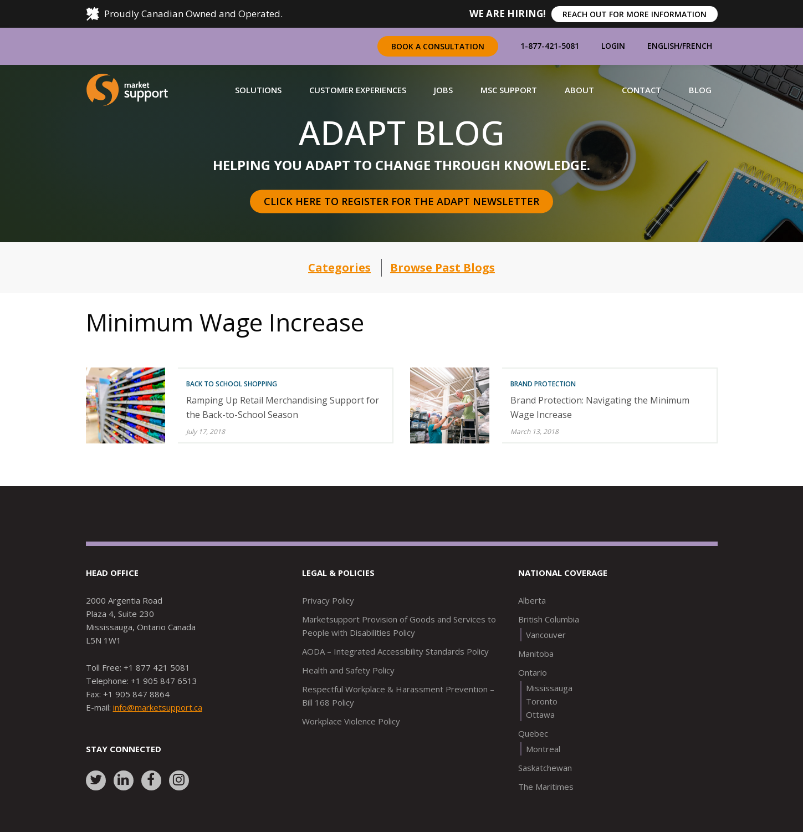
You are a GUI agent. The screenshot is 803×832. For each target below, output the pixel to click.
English (663, 45)
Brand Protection (543, 384)
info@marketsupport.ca (157, 707)
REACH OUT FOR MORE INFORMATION (634, 14)
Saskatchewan (545, 767)
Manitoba (536, 653)
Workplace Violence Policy (351, 721)
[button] (258, 89)
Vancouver (546, 634)
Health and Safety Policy (348, 670)
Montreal (543, 748)
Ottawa (540, 714)
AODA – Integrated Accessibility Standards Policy (395, 651)
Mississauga (549, 687)
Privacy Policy (328, 600)
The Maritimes (546, 786)
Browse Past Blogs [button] (442, 267)
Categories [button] (339, 267)
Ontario (532, 672)
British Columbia (548, 619)
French (697, 45)
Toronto (542, 701)
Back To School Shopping (231, 384)
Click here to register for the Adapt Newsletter (401, 201)
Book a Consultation (437, 46)
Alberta (532, 600)
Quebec (533, 733)
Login (613, 45)
